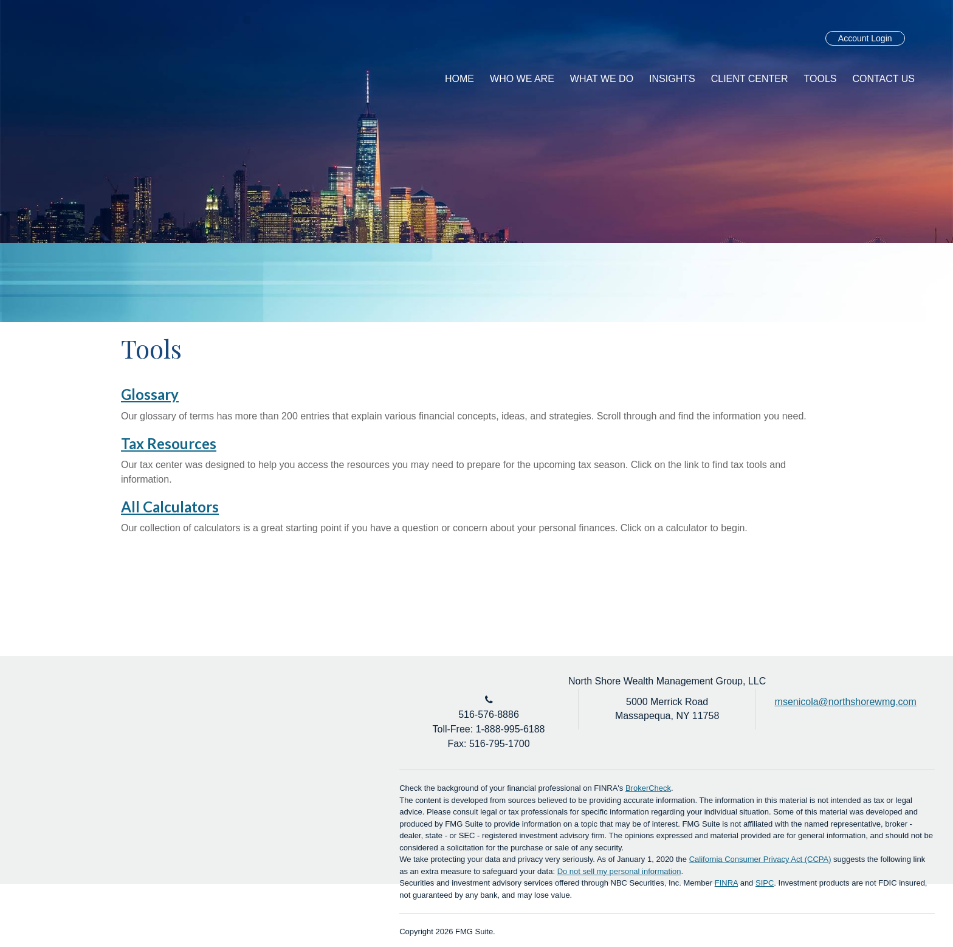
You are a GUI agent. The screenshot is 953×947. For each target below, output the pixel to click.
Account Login (865, 38)
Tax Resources (168, 443)
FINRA (726, 882)
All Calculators (170, 506)
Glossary (150, 394)
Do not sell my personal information (619, 871)
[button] (522, 79)
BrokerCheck (648, 788)
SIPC (764, 882)
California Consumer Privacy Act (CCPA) (760, 859)
